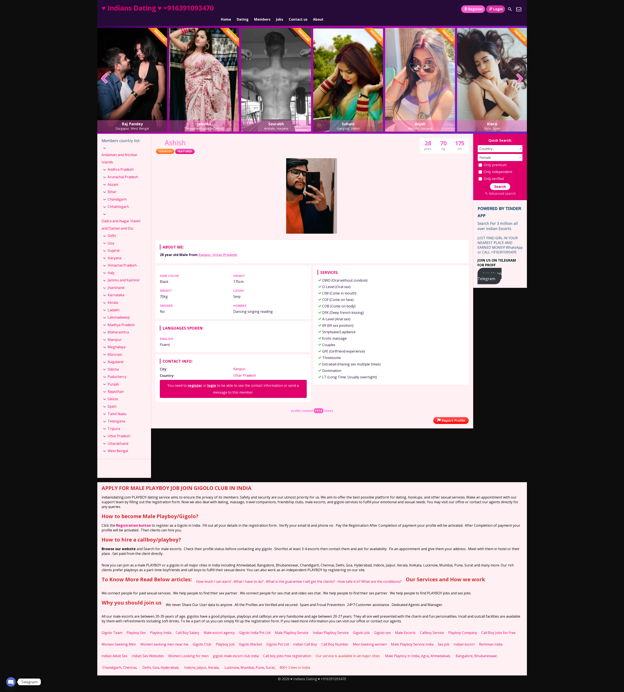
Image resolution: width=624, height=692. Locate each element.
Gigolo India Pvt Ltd (254, 625)
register (195, 378)
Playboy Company (462, 625)
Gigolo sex (382, 625)
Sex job (443, 637)
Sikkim (113, 391)
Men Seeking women (370, 637)
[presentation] (104, 71)
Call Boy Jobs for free (498, 625)
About (318, 9)
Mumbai (247, 660)
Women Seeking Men (119, 637)
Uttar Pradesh (225, 247)
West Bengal (118, 443)
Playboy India (160, 625)
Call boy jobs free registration (287, 648)
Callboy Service (432, 625)
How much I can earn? (213, 574)
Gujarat (114, 243)
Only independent (495, 164)
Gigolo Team (112, 625)
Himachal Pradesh (122, 258)
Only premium (492, 157)
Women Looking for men (188, 648)
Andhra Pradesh (121, 162)
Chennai (129, 660)
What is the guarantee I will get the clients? (300, 574)
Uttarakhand (118, 436)
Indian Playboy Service (331, 625)
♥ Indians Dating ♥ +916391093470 (158, 7)
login (211, 378)
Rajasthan (116, 384)
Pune (260, 660)
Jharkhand (116, 280)
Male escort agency (219, 625)
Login (495, 9)
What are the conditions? (381, 574)
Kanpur (204, 247)
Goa (111, 235)
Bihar (112, 184)
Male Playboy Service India (412, 637)
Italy (111, 265)
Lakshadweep (119, 310)
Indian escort (464, 637)
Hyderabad (169, 660)
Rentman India (490, 637)
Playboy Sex (136, 625)
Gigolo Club (202, 637)
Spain (112, 399)
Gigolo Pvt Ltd (277, 637)
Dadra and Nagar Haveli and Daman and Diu (121, 217)
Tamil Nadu (117, 406)
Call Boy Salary (187, 625)
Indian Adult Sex (114, 648)
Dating (243, 9)
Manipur (115, 332)
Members (262, 9)
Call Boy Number (335, 637)
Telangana (116, 413)
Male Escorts (405, 625)
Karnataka (116, 287)
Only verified (491, 171)
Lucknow (231, 660)
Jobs (279, 9)
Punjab (113, 376)
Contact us (298, 9)
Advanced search (500, 186)
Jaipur (201, 660)
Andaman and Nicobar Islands (119, 151)
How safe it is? (348, 574)
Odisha (113, 362)
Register (473, 9)
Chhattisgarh (118, 199)
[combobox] (500, 141)
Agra (425, 648)
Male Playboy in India (402, 648)
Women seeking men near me (164, 637)
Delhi (112, 228)
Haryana (114, 250)
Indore (189, 660)
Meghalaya (116, 339)
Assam (113, 177)
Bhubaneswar (485, 648)
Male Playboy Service (291, 625)
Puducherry (117, 369)
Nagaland (115, 354)
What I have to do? (249, 574)
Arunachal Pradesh (123, 169)
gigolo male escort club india (236, 648)
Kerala (113, 295)
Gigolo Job (361, 625)
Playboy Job (225, 637)
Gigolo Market (250, 637)
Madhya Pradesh (121, 317)
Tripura (114, 421)
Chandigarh (117, 191)
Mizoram (115, 347)
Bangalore (464, 648)
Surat (270, 660)
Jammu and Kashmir (124, 272)
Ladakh (113, 302)
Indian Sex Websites (148, 648)
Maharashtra (118, 324)
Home (226, 9)
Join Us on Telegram (490, 269)
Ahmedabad (440, 648)
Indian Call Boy (305, 637)
